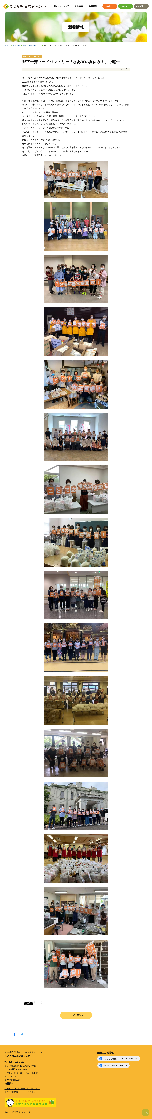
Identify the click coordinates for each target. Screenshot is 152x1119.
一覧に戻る (75, 1015)
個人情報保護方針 (12, 1080)
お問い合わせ (10, 1076)
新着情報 (93, 6)
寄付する (109, 6)
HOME (7, 45)
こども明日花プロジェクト (25, 6)
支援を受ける (141, 6)
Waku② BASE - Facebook (115, 1065)
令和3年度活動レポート (32, 45)
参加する (125, 6)
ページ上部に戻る (145, 1112)
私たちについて (61, 6)
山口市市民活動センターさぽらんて (20, 1092)
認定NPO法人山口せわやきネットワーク (22, 1089)
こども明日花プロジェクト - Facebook (121, 1058)
